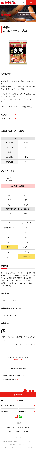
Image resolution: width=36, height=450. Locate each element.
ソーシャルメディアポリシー (26, 441)
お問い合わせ (22, 411)
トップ (2, 11)
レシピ (20, 406)
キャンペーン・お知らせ (7, 406)
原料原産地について (10, 380)
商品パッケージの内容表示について (15, 375)
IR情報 (17, 431)
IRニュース (27, 431)
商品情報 (10, 11)
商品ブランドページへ (7, 115)
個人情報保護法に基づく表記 (10, 441)
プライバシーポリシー (24, 438)
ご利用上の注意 (13, 444)
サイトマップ (22, 444)
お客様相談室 (4, 411)
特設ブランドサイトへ (7, 118)
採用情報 (8, 431)
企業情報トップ (9, 428)
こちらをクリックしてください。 (12, 315)
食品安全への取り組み (24, 428)
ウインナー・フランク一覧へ (25, 345)
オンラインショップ (11, 438)
